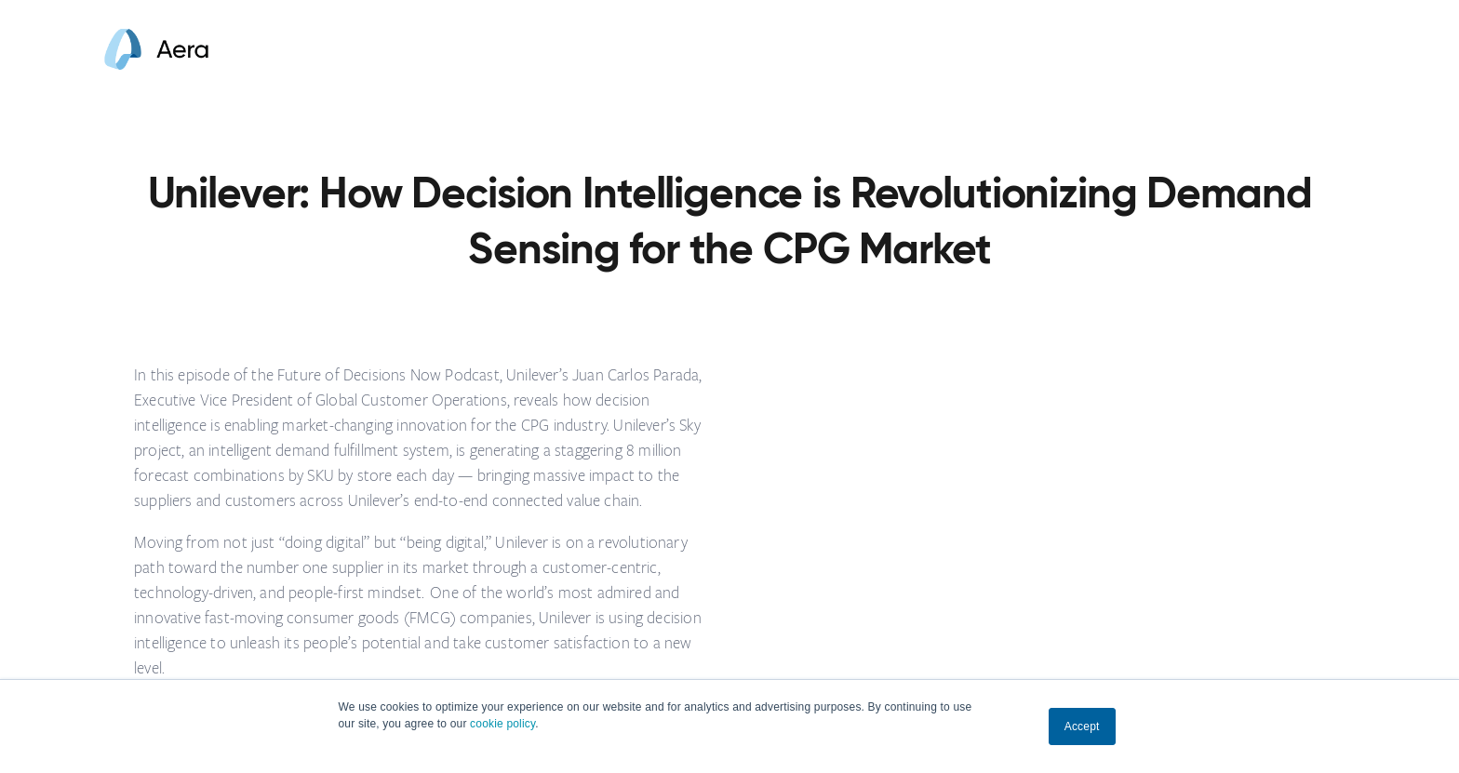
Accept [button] (1082, 726)
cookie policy (502, 723)
